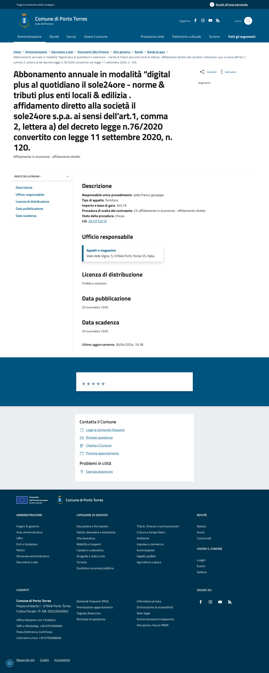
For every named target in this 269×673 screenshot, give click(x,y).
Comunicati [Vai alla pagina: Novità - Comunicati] (204, 538)
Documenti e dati (62, 52)
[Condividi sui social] (207, 72)
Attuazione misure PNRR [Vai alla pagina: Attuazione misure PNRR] (152, 625)
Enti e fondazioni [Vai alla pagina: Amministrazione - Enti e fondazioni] (27, 544)
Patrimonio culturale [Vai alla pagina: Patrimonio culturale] (186, 36)
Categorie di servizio (92, 515)
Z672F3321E (97, 221)
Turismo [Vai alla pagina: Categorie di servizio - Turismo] (82, 562)
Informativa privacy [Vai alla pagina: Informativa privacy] (149, 601)
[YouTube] (209, 20)
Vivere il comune (209, 548)
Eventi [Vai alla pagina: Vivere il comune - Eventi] (201, 566)
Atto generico (121, 52)
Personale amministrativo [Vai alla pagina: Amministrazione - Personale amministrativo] (32, 556)
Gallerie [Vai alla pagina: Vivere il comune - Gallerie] (202, 572)
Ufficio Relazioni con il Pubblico (36, 620)
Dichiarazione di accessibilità (155, 607)
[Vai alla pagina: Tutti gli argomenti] (240, 36)
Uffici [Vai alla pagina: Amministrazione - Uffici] (19, 538)
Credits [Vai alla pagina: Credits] (44, 660)
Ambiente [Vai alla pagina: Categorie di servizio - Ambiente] (143, 538)
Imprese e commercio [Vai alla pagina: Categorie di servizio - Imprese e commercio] (150, 544)
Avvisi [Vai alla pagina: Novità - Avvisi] (201, 532)
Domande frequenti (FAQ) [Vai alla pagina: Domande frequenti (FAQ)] (93, 601)
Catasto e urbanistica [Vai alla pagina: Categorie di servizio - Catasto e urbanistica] (90, 550)
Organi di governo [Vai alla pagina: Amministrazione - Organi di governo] (27, 526)
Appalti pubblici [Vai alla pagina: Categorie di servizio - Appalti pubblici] (146, 556)
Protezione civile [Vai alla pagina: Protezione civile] (152, 36)
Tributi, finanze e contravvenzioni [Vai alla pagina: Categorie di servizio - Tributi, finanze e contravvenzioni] (158, 526)
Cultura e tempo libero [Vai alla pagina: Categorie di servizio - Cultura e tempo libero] (151, 532)
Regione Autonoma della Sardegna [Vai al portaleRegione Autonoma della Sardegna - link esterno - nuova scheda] (35, 5)
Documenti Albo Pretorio (93, 52)
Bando (139, 52)
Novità (202, 515)
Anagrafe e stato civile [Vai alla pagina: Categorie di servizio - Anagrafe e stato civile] (91, 556)
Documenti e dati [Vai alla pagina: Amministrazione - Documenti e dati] (27, 562)
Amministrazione (36, 52)
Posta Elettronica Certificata (34, 632)
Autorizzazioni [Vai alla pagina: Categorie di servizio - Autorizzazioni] (146, 550)
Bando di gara (156, 52)
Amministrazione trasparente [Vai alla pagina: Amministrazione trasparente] (155, 619)
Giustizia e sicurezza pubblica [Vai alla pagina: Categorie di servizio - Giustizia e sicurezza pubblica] (95, 568)
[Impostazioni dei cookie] (9, 663)
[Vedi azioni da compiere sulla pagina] (227, 72)
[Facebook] (194, 20)
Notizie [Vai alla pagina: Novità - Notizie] (201, 526)
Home (17, 52)
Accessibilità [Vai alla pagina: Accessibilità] (62, 660)
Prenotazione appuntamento (95, 607)
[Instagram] (201, 20)
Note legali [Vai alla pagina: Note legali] (143, 613)
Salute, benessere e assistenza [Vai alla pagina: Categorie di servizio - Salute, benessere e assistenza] (96, 532)
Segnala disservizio (89, 613)
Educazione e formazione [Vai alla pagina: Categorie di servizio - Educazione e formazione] (92, 526)
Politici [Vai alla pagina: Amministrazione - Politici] (20, 550)
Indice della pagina (28, 176)
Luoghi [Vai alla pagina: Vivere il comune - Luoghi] (201, 560)
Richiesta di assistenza (91, 619)
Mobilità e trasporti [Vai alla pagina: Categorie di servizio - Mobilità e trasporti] (89, 544)
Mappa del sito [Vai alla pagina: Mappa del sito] (25, 660)
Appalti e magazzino (101, 250)
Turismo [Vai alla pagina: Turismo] (214, 36)
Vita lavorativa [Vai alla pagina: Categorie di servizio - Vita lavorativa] (86, 538)
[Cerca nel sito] (248, 21)
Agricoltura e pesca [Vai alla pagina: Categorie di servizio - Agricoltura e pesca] (149, 562)
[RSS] (216, 20)
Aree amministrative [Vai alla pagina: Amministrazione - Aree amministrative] (29, 532)
